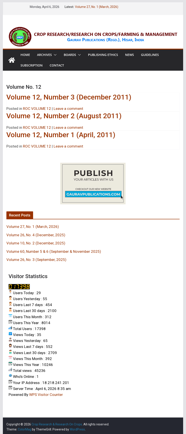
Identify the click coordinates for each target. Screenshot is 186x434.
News (129, 55)
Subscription (32, 65)
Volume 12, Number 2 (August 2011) (64, 116)
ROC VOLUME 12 (37, 108)
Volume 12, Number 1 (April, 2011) (60, 135)
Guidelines (150, 55)
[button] (54, 55)
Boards (70, 55)
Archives (44, 55)
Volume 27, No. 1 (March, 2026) (96, 7)
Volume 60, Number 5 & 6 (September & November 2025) (53, 251)
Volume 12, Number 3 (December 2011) (69, 97)
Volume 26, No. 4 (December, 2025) (35, 235)
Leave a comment (68, 108)
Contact (57, 65)
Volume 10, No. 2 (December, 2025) (35, 243)
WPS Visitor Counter (46, 394)
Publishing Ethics (103, 55)
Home (25, 55)
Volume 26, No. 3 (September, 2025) (36, 259)
